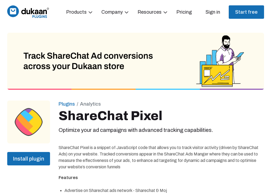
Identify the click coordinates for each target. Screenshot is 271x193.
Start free (246, 12)
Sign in (212, 12)
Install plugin (28, 159)
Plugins (67, 104)
